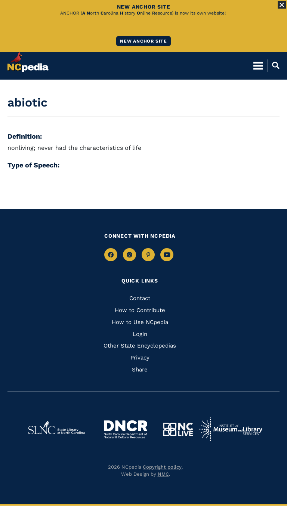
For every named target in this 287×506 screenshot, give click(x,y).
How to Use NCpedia (140, 322)
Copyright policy (162, 467)
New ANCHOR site (143, 41)
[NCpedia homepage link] (28, 62)
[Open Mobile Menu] (258, 65)
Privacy (139, 357)
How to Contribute (140, 310)
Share (140, 369)
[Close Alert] (282, 5)
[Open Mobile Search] (273, 65)
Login (140, 334)
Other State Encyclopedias (140, 345)
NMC (163, 474)
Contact (139, 298)
